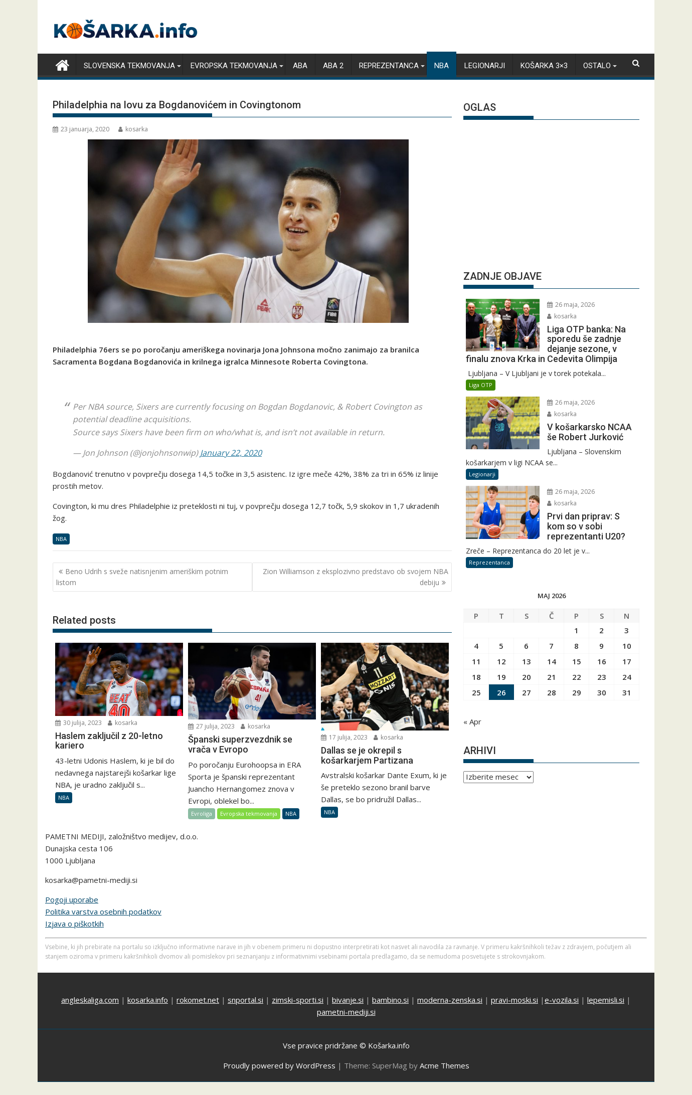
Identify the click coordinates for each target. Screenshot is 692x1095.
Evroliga (201, 813)
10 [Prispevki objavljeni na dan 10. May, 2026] (626, 646)
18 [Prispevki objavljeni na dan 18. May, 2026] (476, 677)
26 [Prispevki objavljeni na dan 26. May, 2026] (501, 692)
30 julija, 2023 (78, 722)
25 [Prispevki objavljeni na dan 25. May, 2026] (476, 692)
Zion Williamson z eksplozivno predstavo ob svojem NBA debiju (355, 577)
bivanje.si (348, 1000)
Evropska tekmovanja (234, 65)
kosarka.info (147, 1000)
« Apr (472, 721)
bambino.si (390, 1000)
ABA (300, 65)
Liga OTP (480, 385)
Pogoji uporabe (71, 899)
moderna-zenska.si (449, 1000)
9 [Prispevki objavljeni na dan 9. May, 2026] (601, 646)
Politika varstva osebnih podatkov (103, 911)
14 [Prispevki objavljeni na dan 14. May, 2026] (551, 661)
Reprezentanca (389, 65)
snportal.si (245, 1000)
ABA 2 (333, 65)
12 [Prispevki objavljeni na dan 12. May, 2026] (501, 661)
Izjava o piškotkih (74, 924)
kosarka (133, 129)
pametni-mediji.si (346, 1012)
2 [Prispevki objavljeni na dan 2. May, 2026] (601, 630)
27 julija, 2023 (211, 726)
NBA (441, 65)
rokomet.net (198, 1000)
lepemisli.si (605, 1000)
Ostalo (597, 65)
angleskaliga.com (90, 1000)
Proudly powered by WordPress (279, 1065)
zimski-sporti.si (297, 1000)
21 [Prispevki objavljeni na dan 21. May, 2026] (551, 677)
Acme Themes (444, 1065)
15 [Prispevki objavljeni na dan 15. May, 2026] (576, 661)
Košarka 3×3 (544, 65)
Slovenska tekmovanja (129, 65)
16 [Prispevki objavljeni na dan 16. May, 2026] (601, 661)
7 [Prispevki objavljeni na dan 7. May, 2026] (551, 646)
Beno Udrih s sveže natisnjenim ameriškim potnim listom (142, 577)
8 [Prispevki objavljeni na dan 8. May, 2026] (576, 646)
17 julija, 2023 (344, 737)
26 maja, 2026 (571, 304)
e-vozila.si (562, 1000)
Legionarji (484, 65)
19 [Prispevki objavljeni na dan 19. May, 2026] (501, 677)
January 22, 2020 (231, 452)
